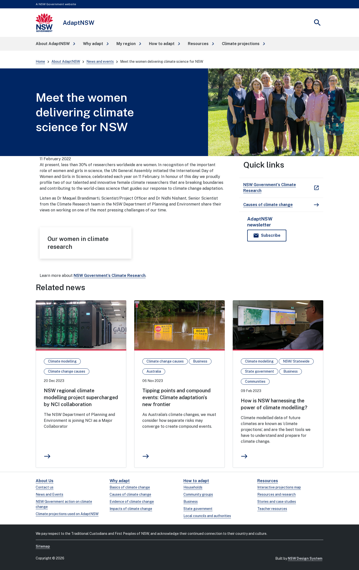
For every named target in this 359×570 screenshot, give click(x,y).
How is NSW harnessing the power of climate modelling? (274, 404)
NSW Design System (305, 558)
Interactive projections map (279, 487)
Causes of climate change (130, 494)
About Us (44, 480)
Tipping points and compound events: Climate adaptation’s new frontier (176, 397)
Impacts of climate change (131, 509)
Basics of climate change (130, 487)
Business (190, 502)
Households (192, 487)
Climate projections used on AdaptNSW (67, 514)
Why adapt (120, 480)
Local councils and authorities (207, 516)
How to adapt (196, 480)
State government (197, 509)
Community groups (198, 494)
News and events (100, 61)
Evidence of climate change (132, 502)
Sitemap (43, 546)
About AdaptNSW (65, 61)
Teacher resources (272, 509)
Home (40, 61)
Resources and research (276, 494)
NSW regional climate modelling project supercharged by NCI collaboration (81, 397)
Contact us (44, 487)
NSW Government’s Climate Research (110, 275)
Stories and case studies (276, 502)
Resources (267, 480)
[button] (55, 44)
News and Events (49, 494)
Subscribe (270, 235)
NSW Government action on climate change (64, 504)
